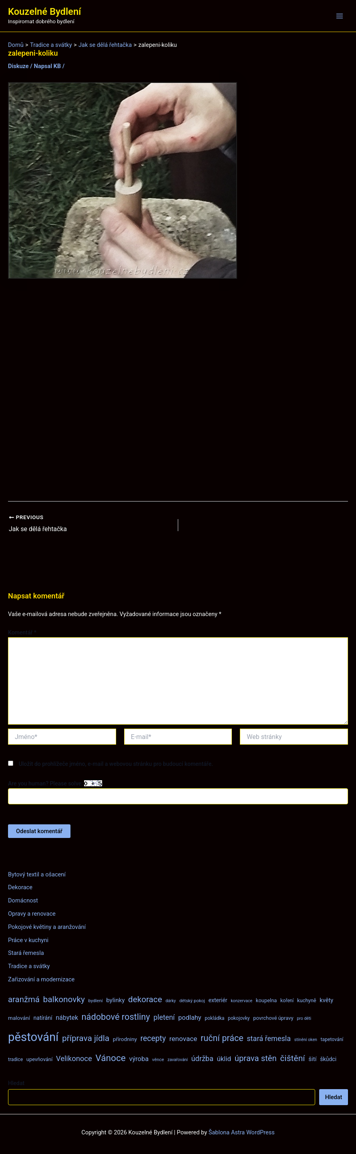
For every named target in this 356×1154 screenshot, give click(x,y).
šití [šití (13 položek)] (312, 1058)
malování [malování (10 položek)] (19, 1017)
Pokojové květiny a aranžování (47, 926)
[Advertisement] (178, 390)
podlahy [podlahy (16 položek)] (189, 1017)
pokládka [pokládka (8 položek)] (214, 1018)
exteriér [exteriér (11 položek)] (217, 1000)
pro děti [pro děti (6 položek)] (304, 1018)
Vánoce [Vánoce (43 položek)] (110, 1057)
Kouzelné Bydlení (44, 11)
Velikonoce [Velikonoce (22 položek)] (74, 1058)
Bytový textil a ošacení (37, 874)
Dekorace (20, 887)
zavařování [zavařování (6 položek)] (177, 1059)
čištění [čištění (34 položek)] (292, 1058)
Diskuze (18, 66)
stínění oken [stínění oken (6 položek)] (305, 1039)
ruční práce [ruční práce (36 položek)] (222, 1038)
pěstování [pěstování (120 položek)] (33, 1037)
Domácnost (23, 900)
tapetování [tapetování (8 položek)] (332, 1039)
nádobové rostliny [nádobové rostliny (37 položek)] (116, 1016)
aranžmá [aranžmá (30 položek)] (24, 999)
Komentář (22, 632)
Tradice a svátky (29, 966)
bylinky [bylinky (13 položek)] (115, 1000)
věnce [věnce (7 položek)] (158, 1059)
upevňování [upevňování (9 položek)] (39, 1059)
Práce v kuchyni (28, 939)
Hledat (16, 1082)
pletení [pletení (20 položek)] (164, 1017)
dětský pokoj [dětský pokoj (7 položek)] (192, 1000)
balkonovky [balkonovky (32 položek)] (64, 999)
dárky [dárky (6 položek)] (170, 1000)
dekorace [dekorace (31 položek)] (145, 999)
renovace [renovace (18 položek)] (183, 1039)
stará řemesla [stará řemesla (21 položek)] (269, 1038)
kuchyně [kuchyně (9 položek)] (306, 1000)
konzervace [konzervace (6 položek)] (241, 1000)
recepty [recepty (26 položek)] (153, 1038)
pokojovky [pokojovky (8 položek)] (238, 1018)
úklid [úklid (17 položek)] (224, 1058)
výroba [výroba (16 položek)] (139, 1058)
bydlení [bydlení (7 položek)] (95, 1000)
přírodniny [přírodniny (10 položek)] (125, 1039)
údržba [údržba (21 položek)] (202, 1058)
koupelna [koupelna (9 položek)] (266, 1000)
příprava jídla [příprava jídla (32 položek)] (85, 1038)
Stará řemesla (26, 953)
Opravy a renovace (32, 913)
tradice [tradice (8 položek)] (15, 1059)
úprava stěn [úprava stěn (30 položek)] (256, 1058)
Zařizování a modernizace (41, 979)
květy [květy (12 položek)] (326, 1000)
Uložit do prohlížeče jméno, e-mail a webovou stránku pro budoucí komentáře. (116, 763)
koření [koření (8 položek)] (287, 1000)
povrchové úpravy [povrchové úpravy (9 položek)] (273, 1018)
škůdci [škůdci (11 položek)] (328, 1058)
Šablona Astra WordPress (242, 1132)
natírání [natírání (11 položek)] (42, 1017)
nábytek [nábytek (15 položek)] (67, 1017)
